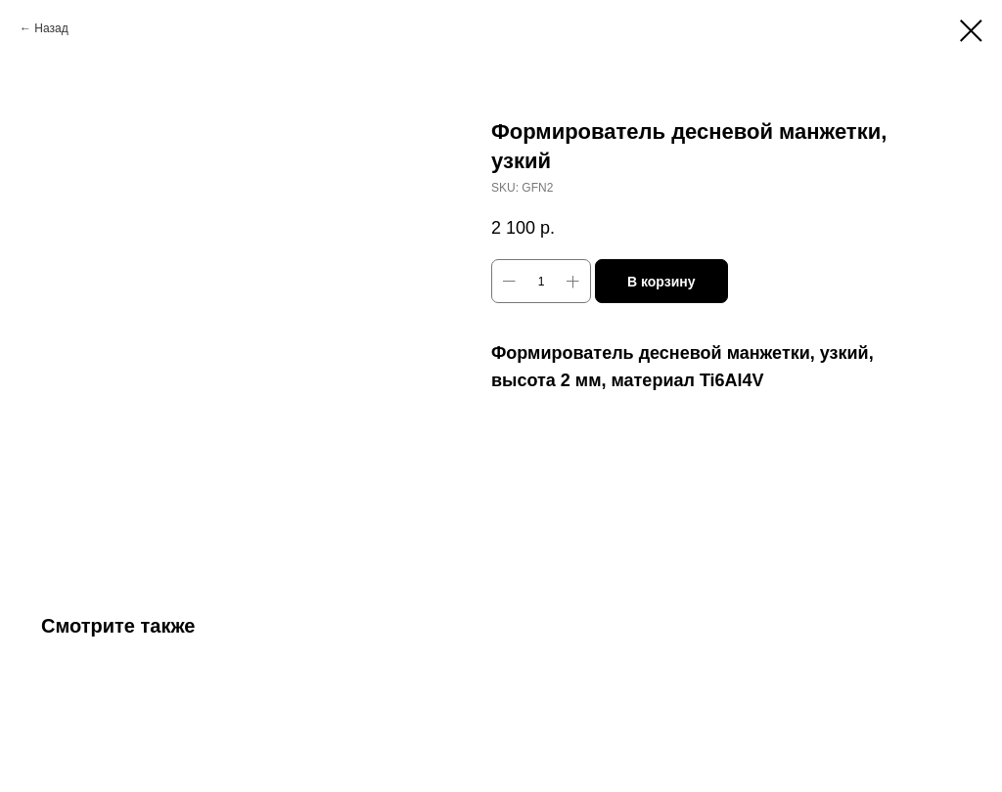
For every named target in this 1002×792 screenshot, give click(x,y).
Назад (51, 28)
